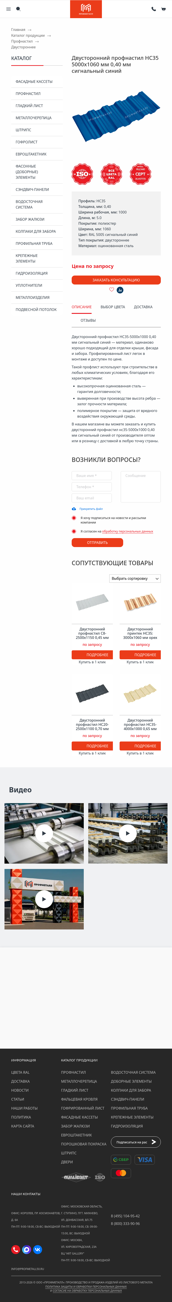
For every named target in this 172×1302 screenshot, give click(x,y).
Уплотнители (29, 285)
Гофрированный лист (82, 1108)
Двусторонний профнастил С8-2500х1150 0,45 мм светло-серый (92, 635)
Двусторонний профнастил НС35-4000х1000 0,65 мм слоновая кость (140, 726)
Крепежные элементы (27, 258)
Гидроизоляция (32, 273)
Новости (20, 1090)
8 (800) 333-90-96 (125, 1223)
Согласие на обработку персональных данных (87, 1291)
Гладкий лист (29, 105)
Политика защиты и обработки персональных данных (86, 1287)
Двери (67, 1162)
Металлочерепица (34, 117)
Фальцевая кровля (79, 1099)
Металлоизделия (32, 297)
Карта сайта (22, 1126)
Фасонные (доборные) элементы (27, 172)
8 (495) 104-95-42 (125, 1216)
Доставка (20, 1081)
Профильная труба (34, 243)
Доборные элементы (131, 1081)
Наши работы (24, 1108)
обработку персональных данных (127, 531)
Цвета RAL (20, 1072)
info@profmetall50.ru (27, 1269)
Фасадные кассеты (34, 81)
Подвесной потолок (36, 309)
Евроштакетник (31, 154)
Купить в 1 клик (92, 662)
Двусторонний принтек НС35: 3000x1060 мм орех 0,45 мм (140, 635)
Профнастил (28, 93)
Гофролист (26, 142)
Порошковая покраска (83, 1144)
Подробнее (97, 654)
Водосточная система (29, 204)
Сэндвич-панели (32, 189)
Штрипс (23, 129)
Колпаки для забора (36, 231)
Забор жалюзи (30, 219)
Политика (21, 1117)
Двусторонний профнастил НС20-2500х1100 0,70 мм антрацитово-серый (92, 726)
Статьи (17, 1099)
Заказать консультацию (116, 280)
